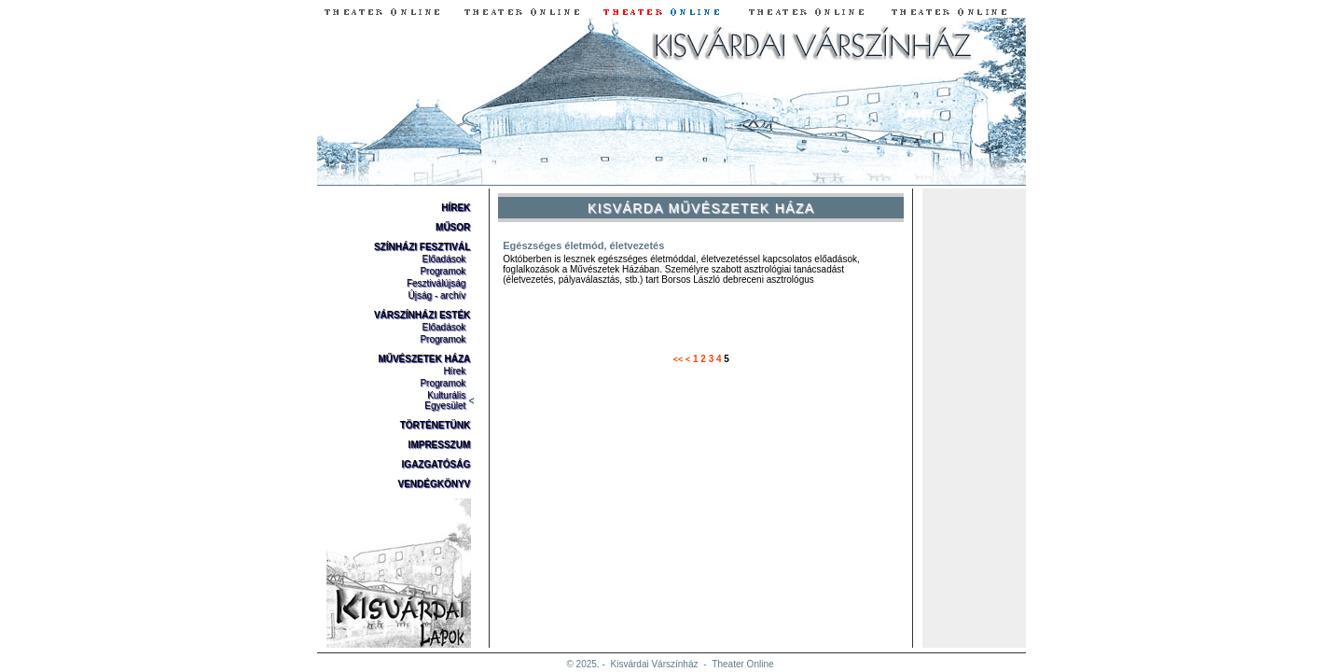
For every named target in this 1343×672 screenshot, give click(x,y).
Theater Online (742, 664)
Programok (442, 271)
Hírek (455, 208)
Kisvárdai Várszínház (655, 664)
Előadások (444, 259)
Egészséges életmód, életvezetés (583, 245)
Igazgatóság (436, 464)
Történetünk (435, 425)
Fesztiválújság (436, 283)
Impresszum (439, 445)
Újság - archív (437, 295)
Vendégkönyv (433, 484)
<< (678, 359)
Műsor (453, 227)
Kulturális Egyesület (444, 400)
